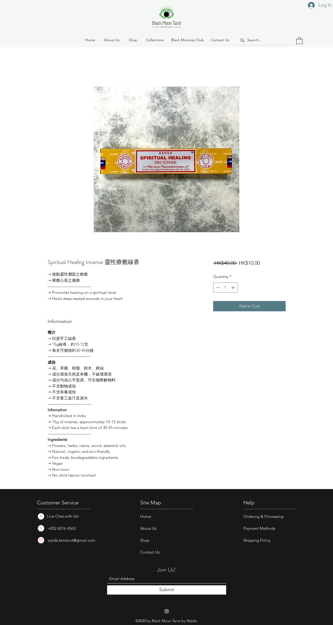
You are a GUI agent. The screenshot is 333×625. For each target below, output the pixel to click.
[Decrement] (217, 288)
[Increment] (233, 288)
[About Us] (112, 40)
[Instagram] (166, 611)
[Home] (90, 40)
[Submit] (166, 590)
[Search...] (262, 40)
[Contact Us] (220, 40)
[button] (133, 40)
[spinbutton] (225, 288)
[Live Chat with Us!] (62, 516)
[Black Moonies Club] (187, 40)
